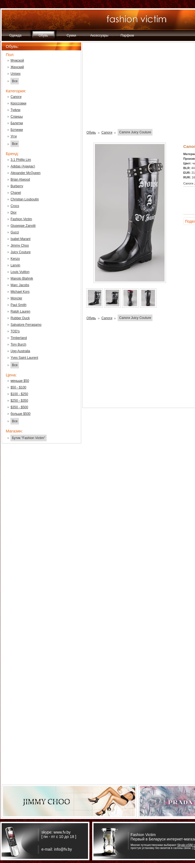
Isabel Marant (20, 239)
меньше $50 (19, 381)
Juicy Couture (20, 252)
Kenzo (15, 259)
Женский (17, 67)
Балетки (16, 123)
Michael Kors (19, 292)
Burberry (16, 186)
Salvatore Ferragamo (25, 325)
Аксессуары (99, 35)
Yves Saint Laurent (24, 358)
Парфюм (127, 35)
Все (15, 81)
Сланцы (16, 116)
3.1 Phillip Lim (20, 160)
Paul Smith (18, 305)
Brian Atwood (20, 179)
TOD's (14, 331)
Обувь (43, 35)
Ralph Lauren (20, 311)
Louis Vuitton (19, 272)
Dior (13, 212)
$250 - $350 (19, 400)
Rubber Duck (20, 318)
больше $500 (20, 414)
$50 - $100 (18, 387)
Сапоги (15, 97)
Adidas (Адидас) (22, 166)
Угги (13, 136)
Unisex (15, 74)
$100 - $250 (19, 394)
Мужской (17, 60)
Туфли (15, 110)
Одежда (15, 35)
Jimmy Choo (19, 245)
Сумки (71, 35)
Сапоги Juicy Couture (135, 132)
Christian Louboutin (24, 199)
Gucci (14, 232)
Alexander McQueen (25, 173)
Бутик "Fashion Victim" (28, 438)
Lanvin (15, 265)
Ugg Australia (20, 351)
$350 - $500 (19, 407)
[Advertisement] (41, 535)
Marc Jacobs (19, 285)
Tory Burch (18, 344)
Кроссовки (18, 103)
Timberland (18, 338)
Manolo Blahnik (21, 278)
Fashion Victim (21, 219)
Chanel (15, 193)
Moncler (16, 298)
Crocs (14, 206)
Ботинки (16, 130)
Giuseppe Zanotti (22, 226)
